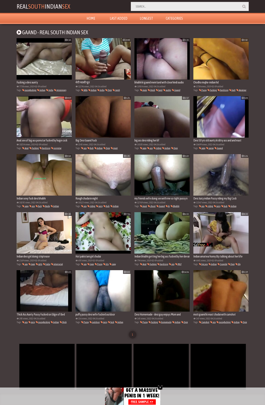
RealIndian (43, 6)
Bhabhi (175, 206)
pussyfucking (29, 90)
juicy (99, 206)
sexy (143, 148)
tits (106, 264)
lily (238, 264)
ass (84, 148)
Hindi (151, 90)
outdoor (95, 322)
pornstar (56, 148)
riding (157, 148)
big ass (203, 264)
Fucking (212, 90)
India (49, 90)
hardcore (223, 90)
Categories (174, 18)
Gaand (176, 90)
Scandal (222, 264)
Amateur (241, 90)
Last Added (118, 18)
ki (168, 206)
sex (25, 264)
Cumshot (204, 322)
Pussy (203, 90)
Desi (108, 90)
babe (46, 264)
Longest (146, 18)
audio (167, 90)
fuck (90, 148)
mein (143, 90)
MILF (178, 264)
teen (32, 264)
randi (116, 90)
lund (159, 90)
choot (152, 206)
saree (210, 148)
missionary (60, 90)
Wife (84, 90)
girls (39, 264)
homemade (165, 322)
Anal (25, 148)
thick (63, 322)
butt (232, 90)
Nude (46, 206)
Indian (41, 90)
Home (91, 18)
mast (114, 148)
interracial (57, 264)
